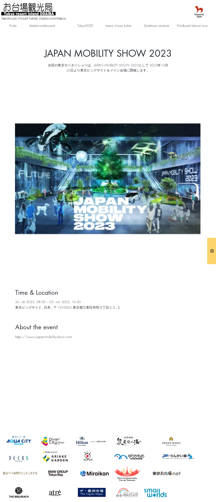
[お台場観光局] (212, 251)
